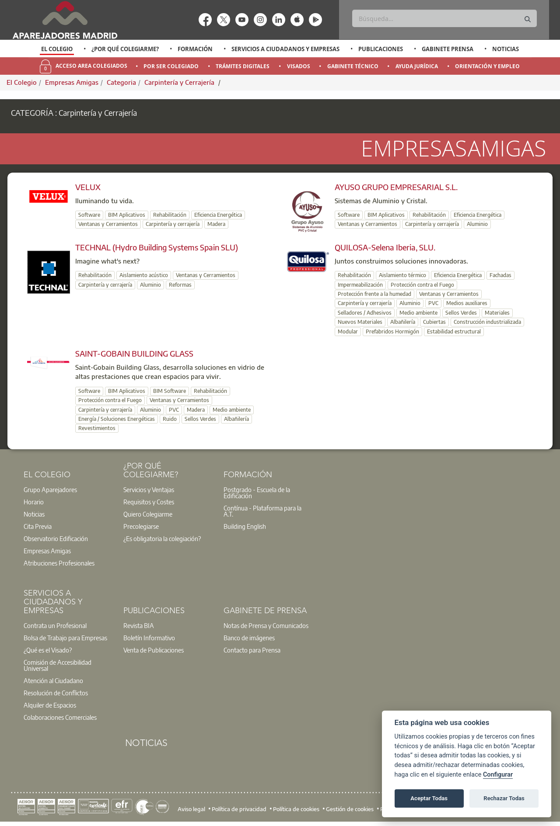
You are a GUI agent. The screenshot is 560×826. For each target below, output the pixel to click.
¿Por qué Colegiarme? (125, 49)
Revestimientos (97, 428)
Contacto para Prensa (252, 650)
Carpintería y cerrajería (173, 224)
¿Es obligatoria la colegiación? (162, 538)
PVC (433, 303)
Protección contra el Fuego (422, 284)
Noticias (505, 49)
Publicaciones (380, 49)
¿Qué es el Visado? (48, 650)
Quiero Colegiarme (147, 514)
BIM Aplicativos (126, 215)
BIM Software (169, 391)
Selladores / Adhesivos (365, 312)
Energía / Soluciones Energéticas (116, 419)
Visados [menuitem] (298, 66)
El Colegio (57, 49)
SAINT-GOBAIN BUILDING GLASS (134, 353)
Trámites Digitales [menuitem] (243, 66)
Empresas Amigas (71, 82)
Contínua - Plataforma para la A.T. (262, 511)
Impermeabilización (360, 284)
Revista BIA (138, 625)
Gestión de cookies (350, 808)
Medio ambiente (418, 312)
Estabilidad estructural (454, 331)
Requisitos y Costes (148, 502)
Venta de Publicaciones (153, 650)
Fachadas (500, 275)
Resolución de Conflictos (56, 693)
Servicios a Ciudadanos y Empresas (285, 49)
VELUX (88, 187)
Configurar (498, 774)
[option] (57, 49)
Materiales (497, 312)
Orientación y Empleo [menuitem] (487, 66)
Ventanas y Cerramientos (108, 224)
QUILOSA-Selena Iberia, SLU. (385, 247)
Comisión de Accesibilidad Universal (57, 665)
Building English (245, 526)
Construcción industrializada (487, 322)
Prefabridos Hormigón (392, 331)
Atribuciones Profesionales (59, 563)
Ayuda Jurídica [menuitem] (417, 66)
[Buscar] (444, 18)
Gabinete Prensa (447, 49)
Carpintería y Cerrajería (180, 82)
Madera (216, 224)
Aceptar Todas (429, 798)
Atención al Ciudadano (53, 680)
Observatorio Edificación (56, 538)
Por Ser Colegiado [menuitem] (171, 66)
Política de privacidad (239, 808)
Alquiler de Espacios (50, 705)
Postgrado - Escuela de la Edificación (257, 493)
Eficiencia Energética (218, 215)
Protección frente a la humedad (374, 294)
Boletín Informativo (149, 638)
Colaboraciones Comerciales (60, 717)
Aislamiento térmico (402, 275)
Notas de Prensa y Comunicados (266, 625)
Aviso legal (191, 808)
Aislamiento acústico (143, 275)
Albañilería (402, 322)
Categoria (121, 82)
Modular (348, 331)
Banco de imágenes (249, 638)
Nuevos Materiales (360, 322)
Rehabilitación (169, 215)
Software (89, 215)
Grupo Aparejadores (50, 489)
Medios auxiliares (466, 303)
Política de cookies (296, 808)
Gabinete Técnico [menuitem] (352, 66)
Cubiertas (434, 322)
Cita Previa (38, 526)
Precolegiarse (141, 526)
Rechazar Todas (504, 798)
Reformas (180, 284)
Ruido (170, 419)
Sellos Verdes (461, 312)
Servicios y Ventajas (148, 489)
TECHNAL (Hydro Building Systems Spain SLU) (156, 247)
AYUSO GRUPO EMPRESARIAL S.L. (396, 187)
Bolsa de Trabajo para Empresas (65, 638)
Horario (34, 502)
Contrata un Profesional (55, 625)
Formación (195, 49)
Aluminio (477, 224)
